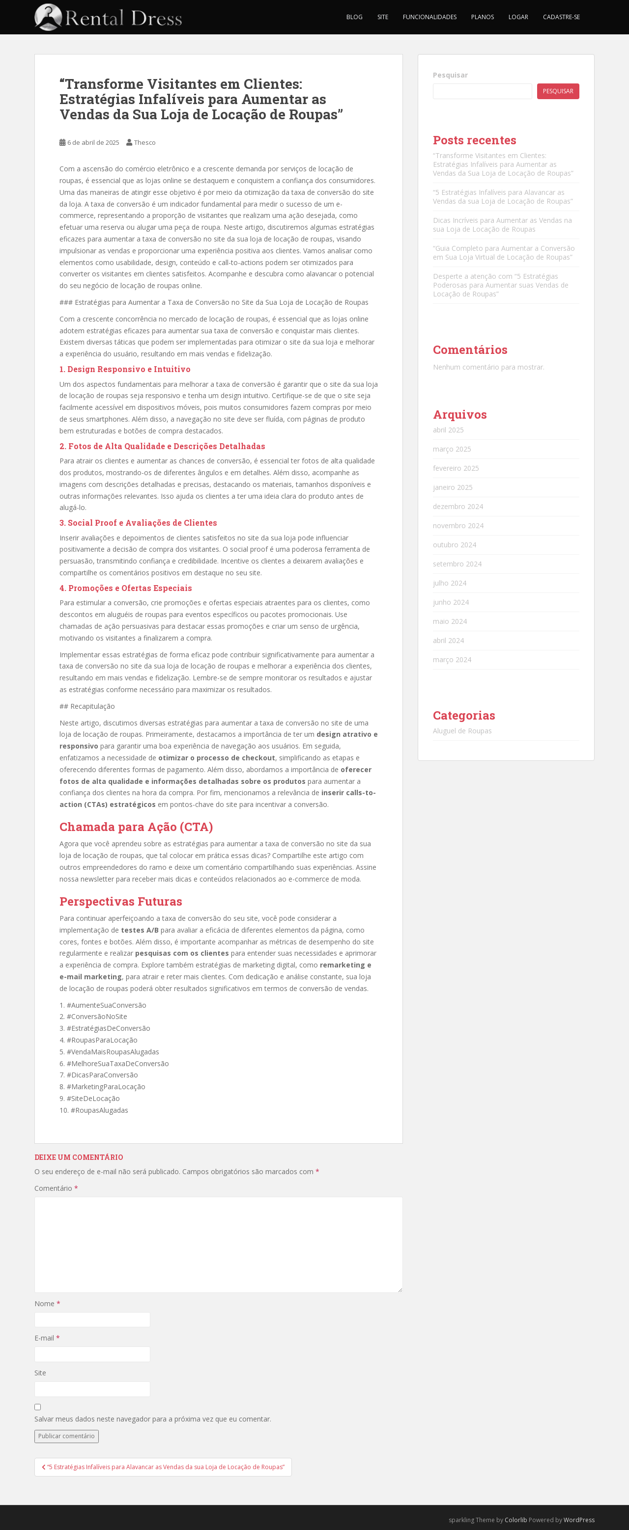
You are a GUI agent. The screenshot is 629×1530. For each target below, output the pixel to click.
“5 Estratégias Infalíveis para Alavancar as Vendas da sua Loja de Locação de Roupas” (503, 197)
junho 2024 (451, 602)
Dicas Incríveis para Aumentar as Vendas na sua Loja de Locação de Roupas (502, 224)
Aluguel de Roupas (462, 730)
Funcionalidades (430, 17)
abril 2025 (448, 429)
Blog (354, 17)
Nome (47, 1303)
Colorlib (516, 1520)
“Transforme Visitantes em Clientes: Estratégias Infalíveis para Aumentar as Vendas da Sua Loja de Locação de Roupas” (503, 164)
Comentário (56, 1188)
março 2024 (452, 659)
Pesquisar (450, 75)
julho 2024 (449, 583)
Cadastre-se (561, 17)
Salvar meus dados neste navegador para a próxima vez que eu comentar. (152, 1418)
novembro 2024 (458, 525)
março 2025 (452, 449)
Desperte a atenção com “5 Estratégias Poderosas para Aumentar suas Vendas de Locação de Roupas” (501, 284)
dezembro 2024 (458, 506)
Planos (482, 17)
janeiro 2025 (453, 487)
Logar (518, 17)
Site (382, 17)
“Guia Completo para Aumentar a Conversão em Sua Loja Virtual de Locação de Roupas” (504, 252)
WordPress (579, 1520)
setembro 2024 (457, 563)
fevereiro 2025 (456, 468)
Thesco (145, 142)
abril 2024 (448, 640)
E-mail (47, 1337)
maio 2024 (450, 621)
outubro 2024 (454, 544)
